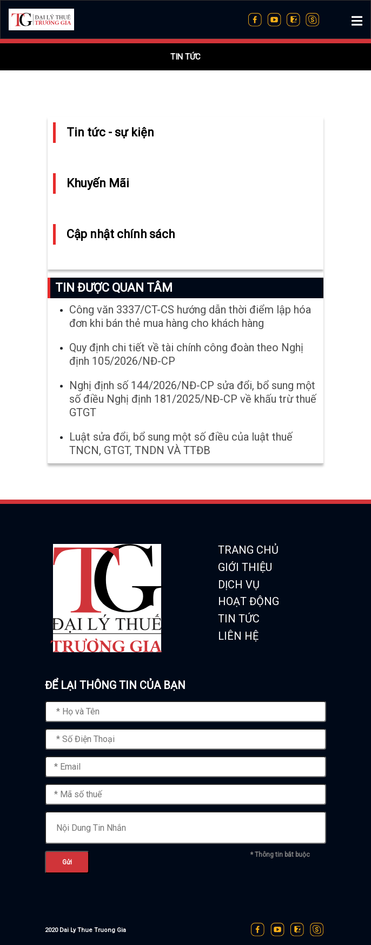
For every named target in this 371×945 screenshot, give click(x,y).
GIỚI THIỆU (245, 567)
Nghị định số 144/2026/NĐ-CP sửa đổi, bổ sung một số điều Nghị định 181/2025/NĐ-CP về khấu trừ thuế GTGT (192, 401)
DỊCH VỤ (239, 584)
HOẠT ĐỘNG (248, 601)
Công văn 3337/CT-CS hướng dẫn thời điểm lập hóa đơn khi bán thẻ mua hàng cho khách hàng (190, 318)
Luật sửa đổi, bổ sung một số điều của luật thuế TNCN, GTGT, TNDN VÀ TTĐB (181, 445)
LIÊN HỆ (238, 635)
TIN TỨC (239, 618)
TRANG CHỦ (248, 549)
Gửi (67, 862)
